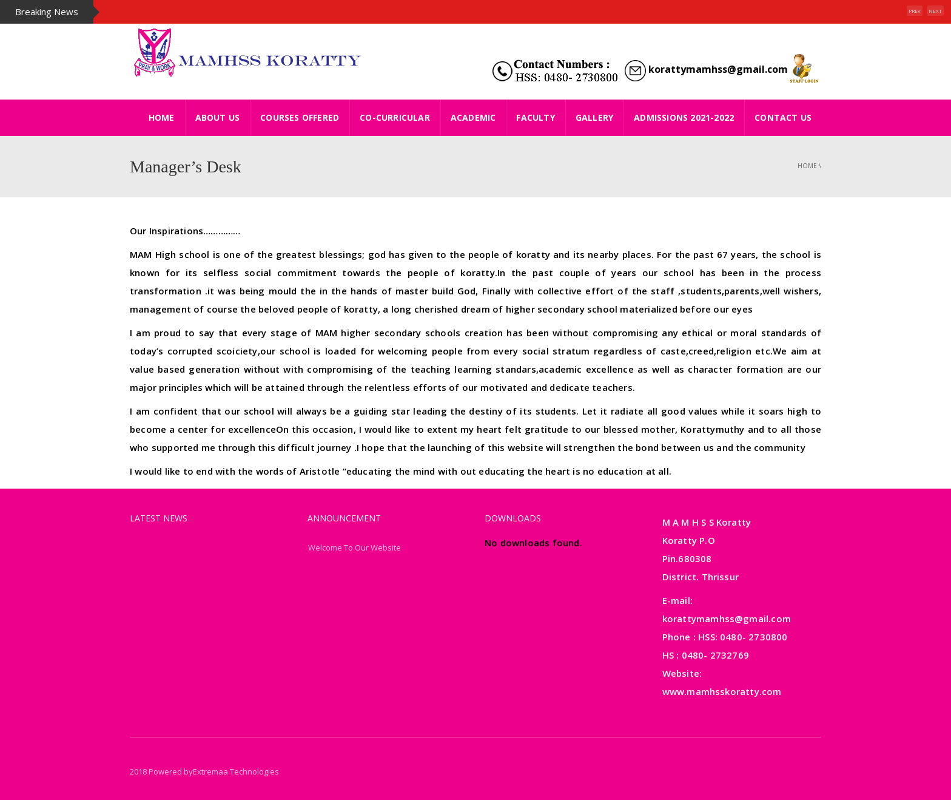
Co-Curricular (395, 117)
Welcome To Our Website (354, 547)
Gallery (594, 117)
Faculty (535, 117)
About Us (217, 117)
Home (807, 165)
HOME (162, 117)
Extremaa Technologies (236, 771)
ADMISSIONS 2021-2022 (684, 117)
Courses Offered (299, 117)
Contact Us (783, 117)
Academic (473, 117)
